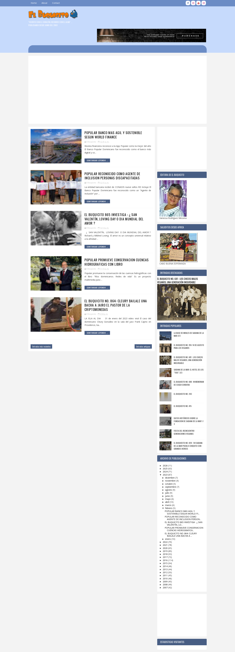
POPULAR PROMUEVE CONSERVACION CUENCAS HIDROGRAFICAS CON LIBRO (111, 247)
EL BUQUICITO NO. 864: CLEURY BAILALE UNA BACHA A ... (178, 520)
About (47, 2)
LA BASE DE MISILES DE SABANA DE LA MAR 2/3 (186, 320)
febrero (166, 493)
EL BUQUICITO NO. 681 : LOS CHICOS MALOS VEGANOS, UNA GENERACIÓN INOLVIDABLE (174, 266)
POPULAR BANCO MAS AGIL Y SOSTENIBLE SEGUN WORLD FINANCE (107, 120)
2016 (162, 545)
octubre (166, 469)
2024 (162, 457)
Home (37, 2)
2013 (162, 554)
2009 (162, 566)
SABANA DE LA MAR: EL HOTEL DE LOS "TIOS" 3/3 (186, 356)
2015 (162, 548)
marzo (165, 490)
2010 (162, 563)
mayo (165, 484)
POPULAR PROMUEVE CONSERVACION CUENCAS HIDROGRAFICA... (181, 514)
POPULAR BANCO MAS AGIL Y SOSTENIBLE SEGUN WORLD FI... (179, 498)
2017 (162, 542)
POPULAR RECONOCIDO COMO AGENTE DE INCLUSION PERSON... (180, 503)
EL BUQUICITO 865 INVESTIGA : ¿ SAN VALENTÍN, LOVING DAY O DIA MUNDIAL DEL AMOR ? (108, 204)
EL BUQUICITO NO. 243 (180, 379)
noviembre (167, 466)
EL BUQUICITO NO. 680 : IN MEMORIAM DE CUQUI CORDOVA (186, 369)
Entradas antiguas (137, 331)
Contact (59, 2)
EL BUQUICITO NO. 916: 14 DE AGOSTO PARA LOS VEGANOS (186, 332)
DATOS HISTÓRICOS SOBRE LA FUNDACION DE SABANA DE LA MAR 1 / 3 (186, 406)
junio (165, 481)
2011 (162, 560)
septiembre (168, 472)
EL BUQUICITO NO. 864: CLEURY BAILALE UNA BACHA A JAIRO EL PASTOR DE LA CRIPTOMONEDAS (110, 290)
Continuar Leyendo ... (91, 146)
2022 (162, 527)
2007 (162, 573)
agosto (166, 475)
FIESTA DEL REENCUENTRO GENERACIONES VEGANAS (181, 418)
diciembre (167, 463)
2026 (162, 450)
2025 (162, 454)
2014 (162, 551)
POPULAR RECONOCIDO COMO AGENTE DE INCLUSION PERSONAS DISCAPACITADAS (106, 161)
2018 (162, 539)
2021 (162, 530)
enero (165, 524)
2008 (162, 570)
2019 (162, 536)
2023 (162, 460)
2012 (162, 557)
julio (164, 478)
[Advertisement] (107, 54)
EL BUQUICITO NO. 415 (180, 391)
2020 (162, 533)
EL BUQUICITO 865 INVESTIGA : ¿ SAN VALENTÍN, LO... (180, 509)
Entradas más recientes (44, 331)
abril (164, 487)
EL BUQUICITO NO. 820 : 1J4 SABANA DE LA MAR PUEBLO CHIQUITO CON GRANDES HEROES (185, 431)
